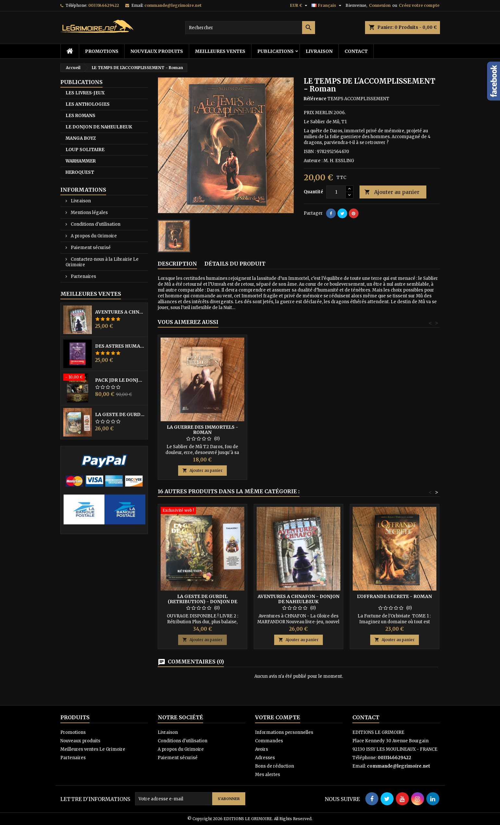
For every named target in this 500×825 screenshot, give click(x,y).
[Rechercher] (250, 27)
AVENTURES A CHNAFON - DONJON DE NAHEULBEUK (120, 312)
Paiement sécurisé (90, 247)
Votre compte (277, 717)
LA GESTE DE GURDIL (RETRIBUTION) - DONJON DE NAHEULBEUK (202, 601)
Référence (315, 99)
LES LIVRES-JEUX (85, 93)
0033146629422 (103, 5)
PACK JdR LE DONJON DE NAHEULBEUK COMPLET (120, 380)
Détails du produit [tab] (234, 263)
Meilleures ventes (220, 51)
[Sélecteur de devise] (299, 5)
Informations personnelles (284, 732)
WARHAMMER (81, 161)
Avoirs (261, 749)
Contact (356, 51)
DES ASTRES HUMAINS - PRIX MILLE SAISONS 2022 (120, 346)
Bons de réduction (274, 766)
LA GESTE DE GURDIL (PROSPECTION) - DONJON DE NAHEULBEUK (120, 414)
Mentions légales (89, 212)
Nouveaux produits (156, 51)
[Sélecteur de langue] (327, 5)
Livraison (319, 51)
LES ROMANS (80, 115)
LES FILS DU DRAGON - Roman (202, 427)
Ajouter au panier (392, 192)
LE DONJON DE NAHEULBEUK (99, 127)
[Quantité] (336, 191)
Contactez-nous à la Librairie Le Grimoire (102, 262)
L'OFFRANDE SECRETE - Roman (394, 596)
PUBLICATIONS (275, 51)
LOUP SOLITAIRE (85, 149)
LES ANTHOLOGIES (88, 104)
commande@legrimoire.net (172, 5)
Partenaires (83, 276)
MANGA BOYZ (81, 138)
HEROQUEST (80, 172)
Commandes (269, 741)
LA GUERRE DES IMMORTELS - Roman (298, 429)
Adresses (265, 757)
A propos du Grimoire (93, 236)
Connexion (380, 5)
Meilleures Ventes (90, 294)
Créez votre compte (419, 5)
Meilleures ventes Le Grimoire (92, 749)
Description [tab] (177, 263)
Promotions (101, 51)
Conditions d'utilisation (95, 224)
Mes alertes (267, 774)
